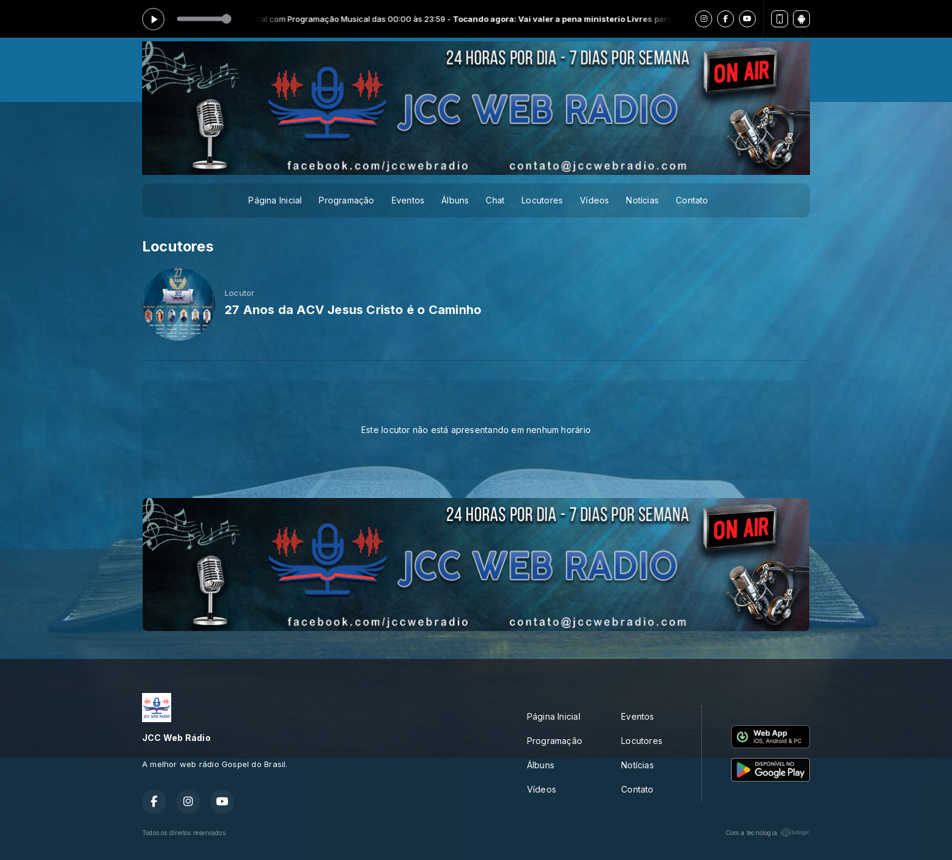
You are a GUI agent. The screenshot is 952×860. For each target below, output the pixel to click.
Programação (346, 200)
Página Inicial (275, 200)
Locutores (542, 200)
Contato (692, 200)
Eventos (408, 200)
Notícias (642, 200)
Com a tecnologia (768, 832)
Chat (495, 200)
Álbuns (455, 200)
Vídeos (594, 200)
